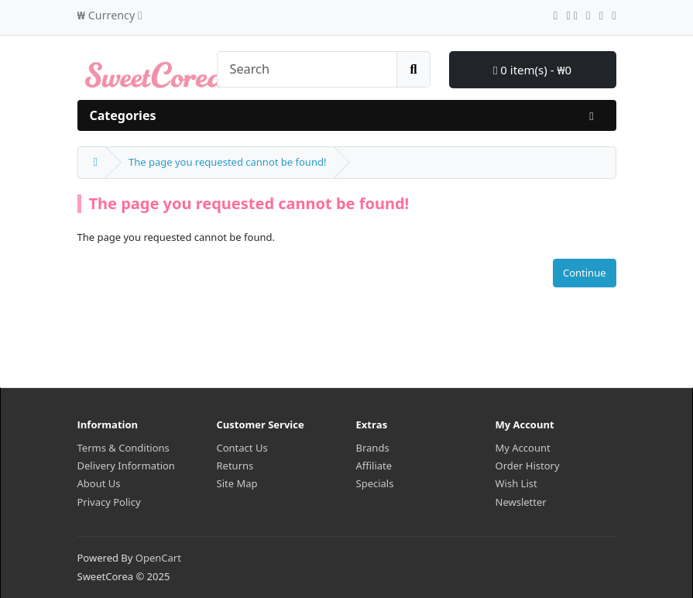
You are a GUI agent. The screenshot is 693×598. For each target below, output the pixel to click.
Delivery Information (126, 466)
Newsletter (521, 502)
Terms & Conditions (123, 448)
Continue (584, 273)
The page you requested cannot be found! (227, 162)
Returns (235, 466)
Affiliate (374, 466)
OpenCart (158, 558)
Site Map (237, 483)
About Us (99, 483)
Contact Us (242, 448)
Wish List (516, 483)
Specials (375, 483)
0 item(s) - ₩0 (532, 69)
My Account (523, 448)
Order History (528, 466)
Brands (372, 448)
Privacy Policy (109, 502)
